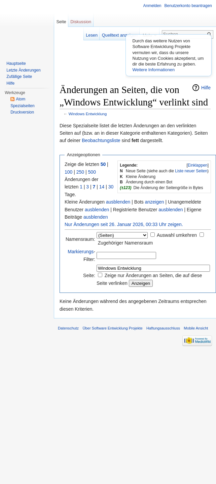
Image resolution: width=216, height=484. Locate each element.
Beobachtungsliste (101, 140)
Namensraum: (80, 239)
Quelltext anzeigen (120, 35)
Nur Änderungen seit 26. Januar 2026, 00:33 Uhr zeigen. (124, 224)
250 (80, 172)
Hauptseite (16, 63)
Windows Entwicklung (88, 114)
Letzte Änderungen (23, 70)
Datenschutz (68, 328)
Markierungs (81, 251)
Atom (20, 99)
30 (111, 186)
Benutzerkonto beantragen (188, 5)
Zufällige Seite (19, 76)
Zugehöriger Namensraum (125, 243)
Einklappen (198, 165)
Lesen (92, 35)
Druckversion (22, 112)
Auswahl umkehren (177, 235)
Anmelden (152, 5)
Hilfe (206, 87)
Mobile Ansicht (196, 328)
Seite (61, 21)
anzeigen (154, 202)
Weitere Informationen (153, 69)
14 (102, 186)
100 (68, 172)
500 (92, 172)
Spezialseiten (22, 105)
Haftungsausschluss (163, 328)
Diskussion (80, 21)
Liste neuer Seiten (191, 171)
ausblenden (118, 202)
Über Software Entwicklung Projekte (112, 328)
